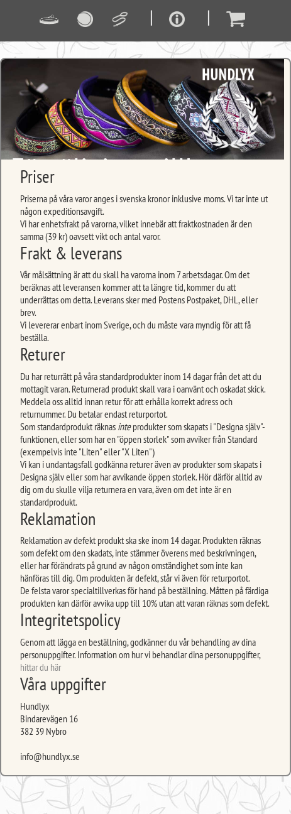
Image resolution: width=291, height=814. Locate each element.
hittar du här (40, 667)
